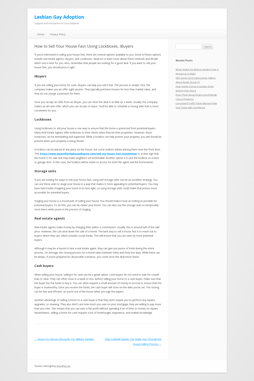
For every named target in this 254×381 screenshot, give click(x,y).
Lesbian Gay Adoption (59, 17)
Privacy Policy (57, 34)
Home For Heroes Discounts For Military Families (64, 339)
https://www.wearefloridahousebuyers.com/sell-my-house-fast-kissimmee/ (88, 153)
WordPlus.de (63, 366)
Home (40, 34)
